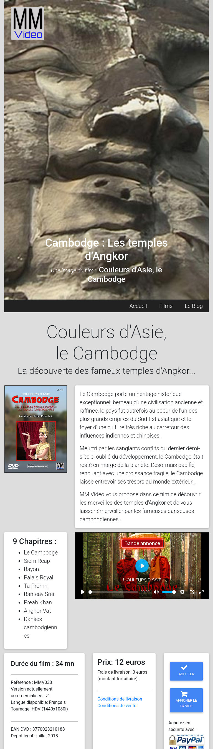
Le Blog (194, 306)
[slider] (113, 592)
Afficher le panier (186, 699)
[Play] (82, 591)
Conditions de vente (116, 705)
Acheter (186, 670)
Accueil (138, 306)
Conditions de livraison (119, 699)
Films (166, 306)
